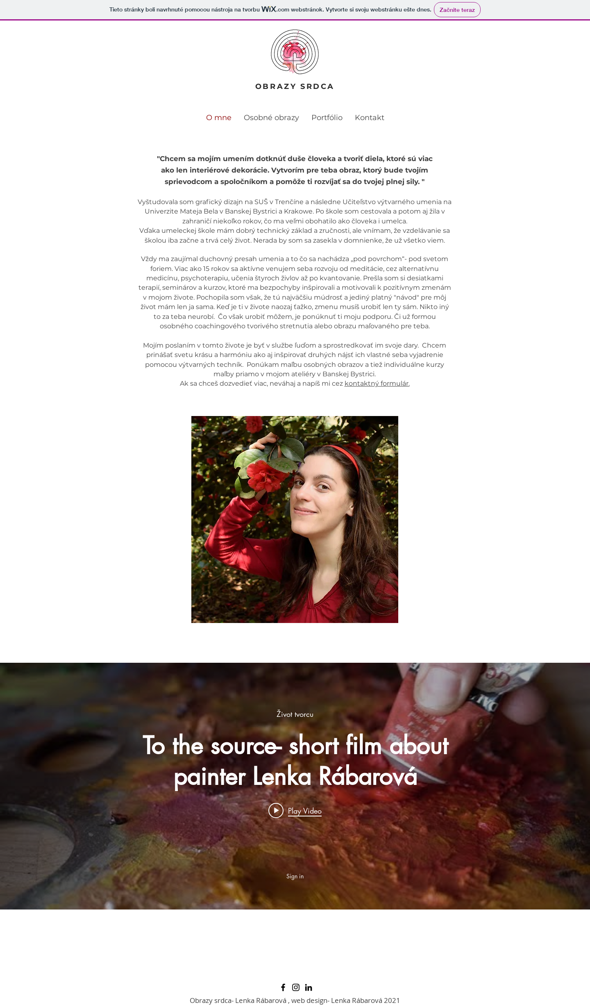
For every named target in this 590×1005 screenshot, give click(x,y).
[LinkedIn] (308, 987)
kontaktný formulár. (377, 383)
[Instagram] (296, 987)
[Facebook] (283, 987)
